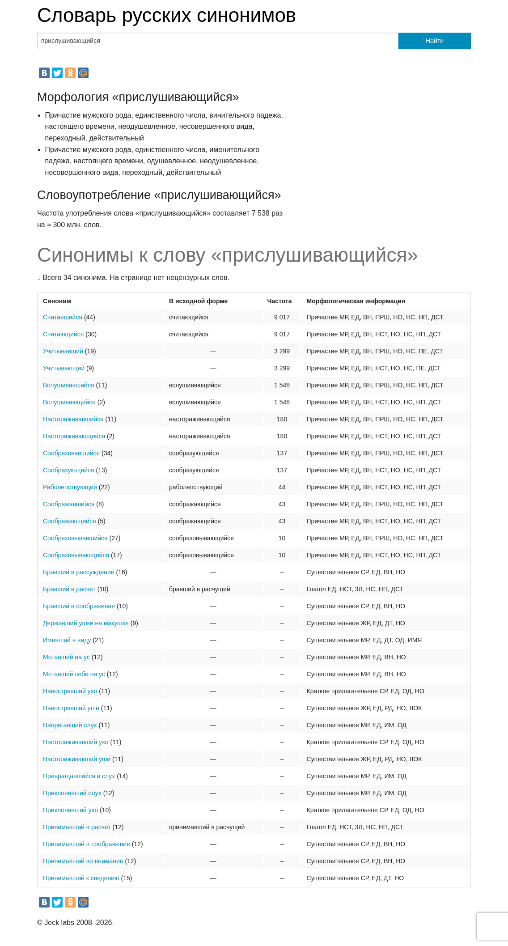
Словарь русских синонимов (166, 15)
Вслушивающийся (69, 402)
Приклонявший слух (72, 793)
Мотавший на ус (66, 657)
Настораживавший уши (76, 759)
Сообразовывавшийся (75, 538)
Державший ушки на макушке (86, 623)
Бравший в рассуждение (78, 572)
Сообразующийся (68, 470)
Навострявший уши (71, 708)
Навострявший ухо (70, 691)
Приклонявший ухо (70, 810)
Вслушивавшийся (68, 385)
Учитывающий (64, 368)
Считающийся (63, 334)
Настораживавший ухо (76, 742)
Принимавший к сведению (81, 878)
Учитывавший (63, 351)
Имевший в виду (67, 640)
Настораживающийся (74, 436)
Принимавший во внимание (83, 861)
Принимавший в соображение (86, 844)
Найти (435, 40)
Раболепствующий (70, 487)
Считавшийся (62, 317)
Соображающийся (69, 521)
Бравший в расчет (69, 589)
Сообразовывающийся (76, 555)
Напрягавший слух (70, 725)
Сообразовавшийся (71, 453)
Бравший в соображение (79, 606)
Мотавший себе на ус (74, 674)
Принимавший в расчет (77, 827)
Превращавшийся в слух (79, 776)
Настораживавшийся (73, 419)
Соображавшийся (68, 504)
